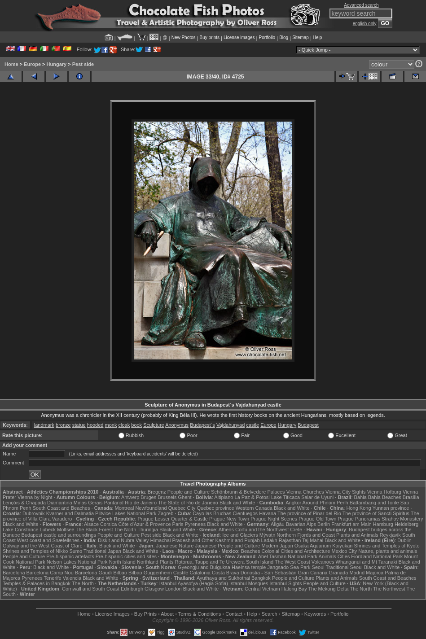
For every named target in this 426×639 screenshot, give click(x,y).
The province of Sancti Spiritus (376, 513)
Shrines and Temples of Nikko (35, 551)
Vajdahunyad (230, 425)
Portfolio (267, 37)
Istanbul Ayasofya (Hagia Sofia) (193, 583)
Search (269, 614)
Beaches (250, 551)
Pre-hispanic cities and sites (126, 556)
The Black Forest (94, 529)
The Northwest (389, 588)
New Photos (183, 37)
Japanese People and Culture (227, 545)
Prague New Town (229, 518)
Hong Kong (358, 508)
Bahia (360, 497)
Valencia (72, 578)
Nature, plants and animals (387, 551)
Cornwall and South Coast (90, 588)
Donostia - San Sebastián (269, 572)
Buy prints (210, 37)
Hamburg (383, 524)
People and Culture (188, 492)
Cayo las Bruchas (212, 513)
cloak (124, 425)
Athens (226, 529)
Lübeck (48, 529)
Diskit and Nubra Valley (123, 540)
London (173, 588)
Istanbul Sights (285, 583)
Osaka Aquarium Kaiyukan (323, 545)
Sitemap (300, 37)
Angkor (293, 502)
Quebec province (215, 508)
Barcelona (14, 572)
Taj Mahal (312, 540)
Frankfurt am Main (351, 524)
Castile (181, 572)
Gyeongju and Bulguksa (204, 567)
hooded (95, 425)
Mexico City (344, 551)
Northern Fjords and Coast (306, 535)
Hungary (57, 64)
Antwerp (130, 497)
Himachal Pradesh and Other (182, 540)
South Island (259, 562)
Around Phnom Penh (325, 502)
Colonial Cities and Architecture (295, 551)
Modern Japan (277, 545)
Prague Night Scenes (273, 518)
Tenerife (52, 578)
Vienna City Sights (345, 492)
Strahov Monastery (402, 518)
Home (11, 64)
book (136, 425)
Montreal (124, 508)
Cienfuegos (245, 513)
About (167, 614)
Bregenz (157, 492)
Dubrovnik (33, 513)
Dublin (404, 540)
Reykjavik (390, 535)
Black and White (237, 502)
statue (79, 425)
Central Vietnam (262, 588)
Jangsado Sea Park (288, 567)
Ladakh (269, 540)
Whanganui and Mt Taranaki (366, 562)
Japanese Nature (175, 545)
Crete (296, 529)
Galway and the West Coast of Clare (43, 545)
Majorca (374, 572)
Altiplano (223, 497)
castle (252, 425)
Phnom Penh (17, 508)
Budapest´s (202, 425)
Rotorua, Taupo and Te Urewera (210, 562)
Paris (178, 524)
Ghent (185, 497)
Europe (32, 64)
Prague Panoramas (359, 518)
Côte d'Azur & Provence (144, 524)
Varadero (62, 518)
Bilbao (120, 572)
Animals (327, 556)
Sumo (75, 551)
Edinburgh (132, 588)
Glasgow (154, 588)
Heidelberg (406, 524)
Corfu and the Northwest (262, 529)
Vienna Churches (305, 492)
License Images (112, 614)
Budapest (308, 425)
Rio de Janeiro (141, 502)
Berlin (323, 524)
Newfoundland (151, 508)
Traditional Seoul (344, 567)
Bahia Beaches (384, 497)
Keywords (315, 614)
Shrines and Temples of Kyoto (387, 545)
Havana (267, 513)
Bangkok (261, 578)
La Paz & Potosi (252, 497)
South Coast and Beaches (61, 508)
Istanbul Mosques (248, 583)
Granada (338, 572)
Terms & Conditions (199, 614)
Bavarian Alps (301, 524)
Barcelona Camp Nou (50, 572)
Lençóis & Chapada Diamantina (37, 502)
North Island (122, 562)
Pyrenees (195, 524)
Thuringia (147, 529)
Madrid (357, 572)
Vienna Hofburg (384, 492)
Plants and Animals (357, 535)
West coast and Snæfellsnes (48, 540)
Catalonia (199, 572)
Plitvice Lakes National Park (125, 513)
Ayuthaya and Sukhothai (223, 578)
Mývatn (267, 535)
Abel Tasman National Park (287, 556)
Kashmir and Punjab (237, 540)
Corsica (108, 524)
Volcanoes (323, 562)
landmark (44, 425)
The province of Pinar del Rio (309, 513)
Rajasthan (290, 540)
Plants (167, 562)
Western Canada (254, 508)
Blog (283, 37)
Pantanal (113, 502)
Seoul (318, 567)
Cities (344, 556)
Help (317, 37)
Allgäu (278, 524)
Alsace (91, 524)
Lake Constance (21, 529)
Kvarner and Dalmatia (70, 513)
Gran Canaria (312, 572)
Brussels (167, 497)
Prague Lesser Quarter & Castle (172, 518)
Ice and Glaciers (240, 535)
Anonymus (177, 425)
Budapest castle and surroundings (59, 535)
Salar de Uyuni (317, 497)
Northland (147, 562)
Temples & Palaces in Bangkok (36, 583)
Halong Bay (294, 588)
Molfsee (66, 529)
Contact (233, 614)
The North (125, 529)
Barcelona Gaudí (93, 572)
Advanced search (361, 5)
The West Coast (292, 562)
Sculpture (153, 425)
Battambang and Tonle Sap (379, 502)
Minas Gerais (88, 502)
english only (365, 23)
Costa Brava (225, 572)
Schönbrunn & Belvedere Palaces (248, 492)
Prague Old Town (317, 518)
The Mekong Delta (328, 588)
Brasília (411, 497)
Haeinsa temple (249, 567)
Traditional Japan (102, 551)
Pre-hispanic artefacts (70, 556)
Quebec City (182, 508)
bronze (63, 425)
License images (239, 37)
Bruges (148, 497)
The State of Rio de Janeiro (188, 502)
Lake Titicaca (285, 497)
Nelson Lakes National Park (77, 562)
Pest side (83, 64)
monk (111, 425)
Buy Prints (145, 614)
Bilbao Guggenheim (150, 572)
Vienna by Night (35, 497)
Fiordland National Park (377, 556)
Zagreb (165, 513)
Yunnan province (390, 508)
